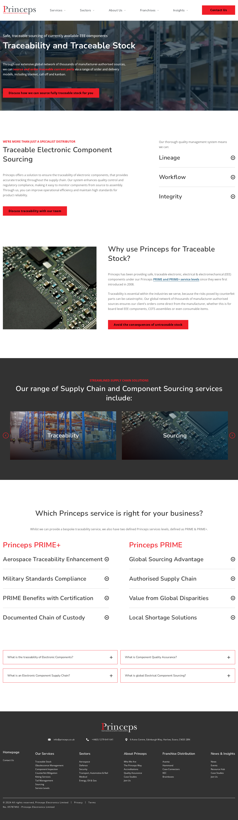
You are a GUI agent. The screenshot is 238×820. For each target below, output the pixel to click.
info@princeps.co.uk (64, 739)
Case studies (130, 776)
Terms (92, 802)
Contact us (8, 760)
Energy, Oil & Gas (88, 780)
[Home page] (19, 10)
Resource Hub (218, 769)
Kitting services (43, 776)
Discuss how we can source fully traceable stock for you (51, 93)
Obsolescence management (49, 765)
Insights (180, 10)
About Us (117, 10)
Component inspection (46, 769)
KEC (165, 772)
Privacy (78, 802)
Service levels (42, 788)
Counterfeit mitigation (46, 772)
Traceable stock (43, 761)
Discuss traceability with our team (35, 211)
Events (214, 765)
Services (58, 10)
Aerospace (84, 761)
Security (83, 769)
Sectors (87, 10)
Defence (83, 765)
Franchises (149, 10)
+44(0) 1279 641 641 (102, 739)
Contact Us (218, 10)
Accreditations (131, 769)
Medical (83, 776)
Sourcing (39, 784)
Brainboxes (168, 776)
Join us (127, 780)
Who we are (130, 761)
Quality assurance (133, 772)
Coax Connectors (171, 769)
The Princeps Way (133, 765)
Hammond (168, 765)
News (213, 761)
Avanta (166, 761)
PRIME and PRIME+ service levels (176, 279)
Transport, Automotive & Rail (93, 772)
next (232, 435)
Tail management (44, 780)
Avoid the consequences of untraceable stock (148, 325)
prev (6, 435)
